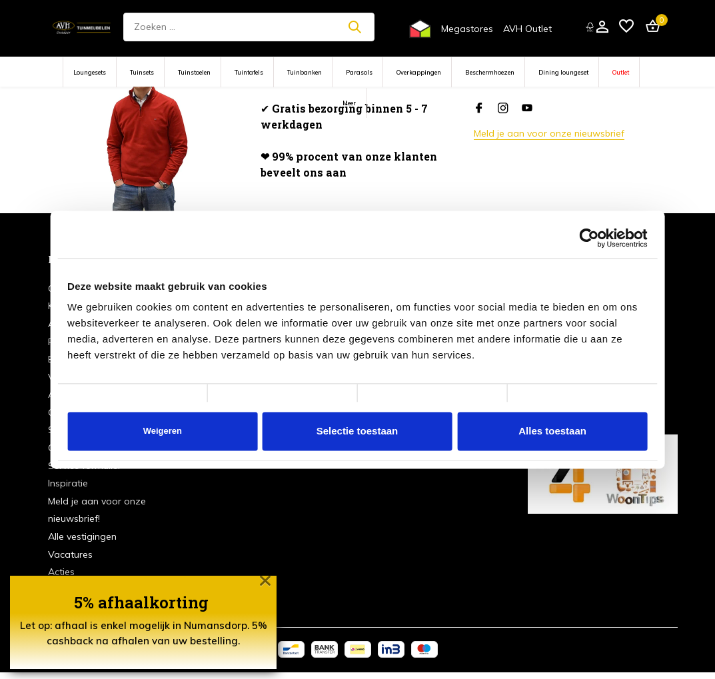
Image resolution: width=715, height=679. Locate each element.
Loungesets (89, 72)
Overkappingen (418, 72)
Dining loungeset (563, 72)
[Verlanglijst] (626, 27)
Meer (349, 103)
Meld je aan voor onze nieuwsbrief (549, 133)
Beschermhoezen (489, 72)
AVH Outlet (527, 29)
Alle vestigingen (82, 536)
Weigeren (162, 431)
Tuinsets (142, 72)
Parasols (359, 72)
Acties (61, 572)
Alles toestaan (552, 430)
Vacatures (70, 554)
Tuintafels (249, 72)
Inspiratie (68, 483)
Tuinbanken (304, 72)
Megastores (467, 29)
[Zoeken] (248, 27)
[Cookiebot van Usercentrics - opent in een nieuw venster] (589, 238)
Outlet (620, 72)
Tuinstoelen (194, 72)
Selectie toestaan (357, 430)
